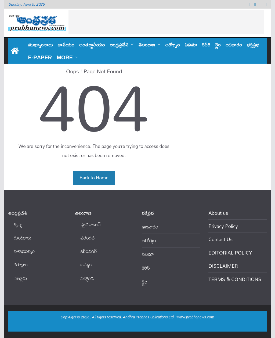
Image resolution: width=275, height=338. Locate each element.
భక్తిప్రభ (253, 44)
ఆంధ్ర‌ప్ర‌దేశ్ (119, 44)
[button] (131, 44)
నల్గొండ (87, 278)
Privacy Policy (223, 226)
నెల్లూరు (20, 278)
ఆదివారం (234, 44)
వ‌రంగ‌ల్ (88, 237)
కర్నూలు (21, 264)
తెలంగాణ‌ (147, 44)
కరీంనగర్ (89, 251)
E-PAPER (40, 57)
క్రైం (218, 44)
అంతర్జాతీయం (92, 44)
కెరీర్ (206, 44)
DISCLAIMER (223, 266)
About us (218, 213)
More (65, 57)
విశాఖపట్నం (24, 251)
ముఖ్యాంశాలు (40, 44)
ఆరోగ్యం (172, 44)
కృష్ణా (18, 224)
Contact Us (220, 239)
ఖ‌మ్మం (86, 264)
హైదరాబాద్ (91, 224)
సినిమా (191, 44)
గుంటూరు (22, 237)
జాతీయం (66, 44)
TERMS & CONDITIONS (234, 279)
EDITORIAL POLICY (230, 252)
